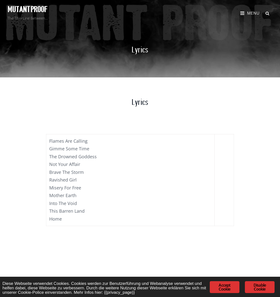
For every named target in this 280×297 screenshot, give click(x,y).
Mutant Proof (27, 9)
